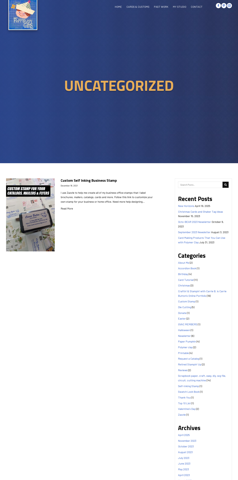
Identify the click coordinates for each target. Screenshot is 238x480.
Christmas (184, 285)
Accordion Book (187, 268)
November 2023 (187, 440)
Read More (67, 208)
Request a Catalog (188, 358)
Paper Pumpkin (187, 341)
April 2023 (184, 475)
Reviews (182, 370)
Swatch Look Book (188, 391)
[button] (218, 5)
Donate (182, 313)
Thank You (184, 397)
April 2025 (184, 435)
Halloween (184, 330)
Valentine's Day (186, 408)
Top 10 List (184, 403)
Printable (183, 353)
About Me (183, 262)
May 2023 (183, 469)
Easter (182, 318)
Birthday (183, 274)
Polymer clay (185, 347)
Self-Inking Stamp (188, 386)
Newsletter (184, 335)
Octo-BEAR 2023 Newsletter (194, 221)
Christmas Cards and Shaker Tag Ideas (200, 211)
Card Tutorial (185, 279)
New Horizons (186, 206)
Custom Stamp (186, 301)
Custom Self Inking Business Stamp (89, 180)
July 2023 (183, 458)
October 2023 (186, 446)
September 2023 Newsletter (194, 232)
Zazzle (182, 414)
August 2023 (185, 452)
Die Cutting (184, 307)
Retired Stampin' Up (189, 364)
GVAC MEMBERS (187, 324)
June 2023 (184, 463)
